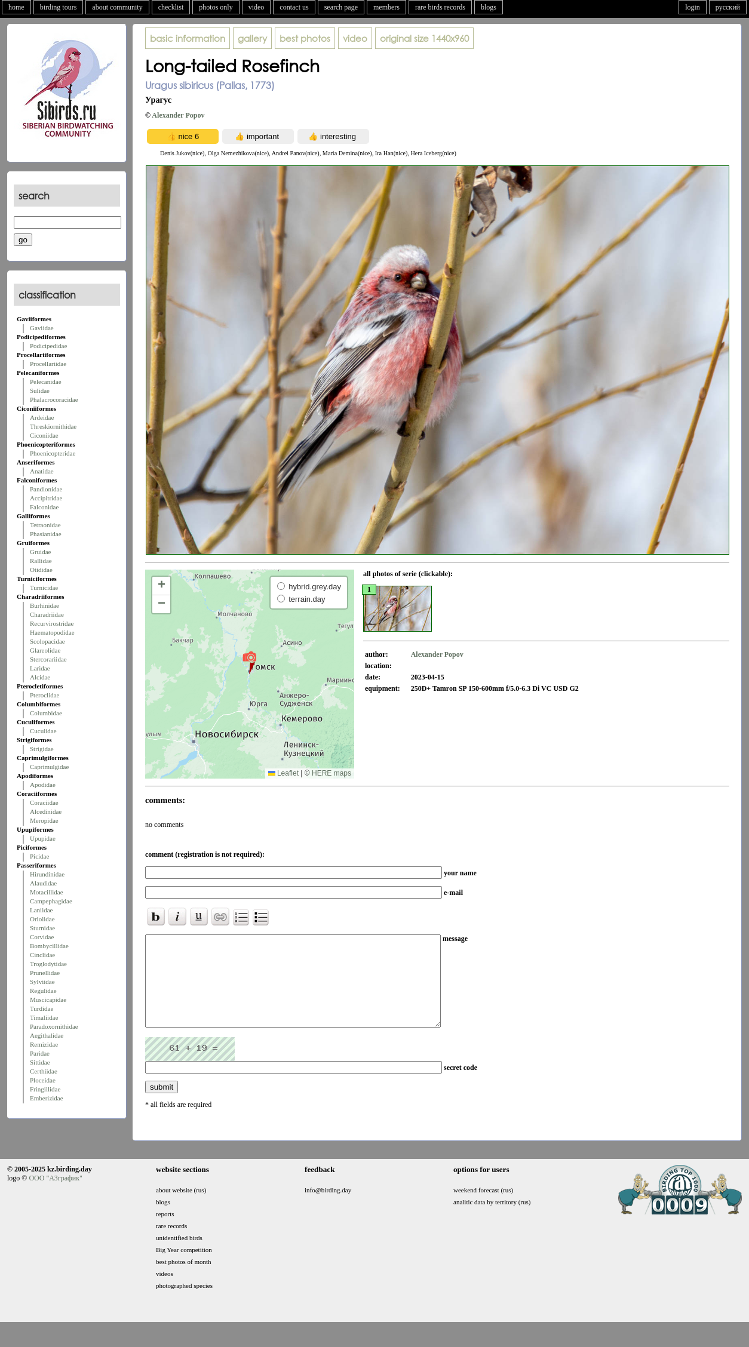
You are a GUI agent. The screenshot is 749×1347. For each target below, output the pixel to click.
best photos (305, 38)
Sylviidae (42, 981)
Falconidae (44, 506)
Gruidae (40, 551)
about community (117, 7)
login (692, 7)
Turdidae (41, 1008)
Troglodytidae (48, 963)
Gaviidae (42, 327)
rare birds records (440, 7)
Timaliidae (44, 1017)
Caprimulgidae (49, 766)
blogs (488, 7)
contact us (294, 7)
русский (728, 7)
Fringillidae (45, 1089)
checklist (171, 7)
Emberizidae (46, 1098)
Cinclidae (42, 954)
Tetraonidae (45, 524)
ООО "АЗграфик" (55, 1196)
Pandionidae (46, 489)
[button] (249, 662)
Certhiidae (43, 1071)
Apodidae (43, 784)
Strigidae (42, 748)
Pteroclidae (44, 695)
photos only (215, 7)
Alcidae (40, 677)
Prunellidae (45, 972)
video (256, 7)
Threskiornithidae (53, 426)
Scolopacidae (47, 641)
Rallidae (41, 560)
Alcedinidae (46, 811)
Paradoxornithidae (54, 1026)
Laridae (40, 668)
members (386, 7)
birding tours (58, 7)
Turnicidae (44, 587)
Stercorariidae (48, 659)
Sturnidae (42, 927)
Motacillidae (46, 892)
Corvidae (42, 936)
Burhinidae (44, 605)
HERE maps (331, 773)
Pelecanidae (46, 381)
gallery (252, 38)
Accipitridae (46, 498)
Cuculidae (43, 730)
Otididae (41, 569)
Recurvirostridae (51, 623)
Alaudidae (43, 883)
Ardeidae (42, 417)
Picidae (39, 856)
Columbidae (46, 712)
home (16, 7)
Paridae (40, 1053)
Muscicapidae (48, 999)
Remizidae (44, 1044)
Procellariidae (48, 363)
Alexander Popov (178, 115)
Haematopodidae (52, 632)
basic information (187, 38)
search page (341, 7)
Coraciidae (44, 802)
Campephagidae (51, 901)
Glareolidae (45, 650)
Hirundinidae (47, 874)
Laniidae (41, 910)
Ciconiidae (44, 435)
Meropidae (44, 820)
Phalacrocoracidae (54, 399)
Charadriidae (47, 614)
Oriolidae (42, 918)
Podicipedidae (48, 345)
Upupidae (43, 838)
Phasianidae (46, 533)
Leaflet (283, 773)
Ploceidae (43, 1080)
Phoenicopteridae (52, 453)
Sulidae (40, 390)
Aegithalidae (46, 1035)
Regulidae (43, 990)
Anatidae (42, 471)
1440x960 (424, 38)
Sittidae (40, 1062)
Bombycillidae (49, 945)
